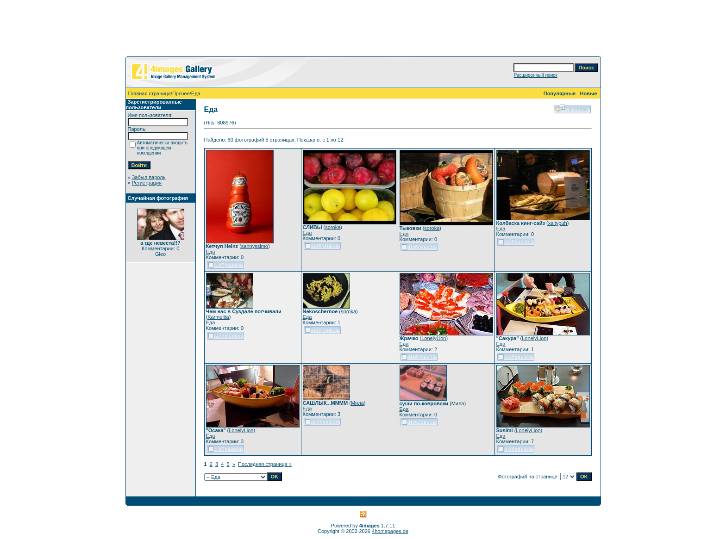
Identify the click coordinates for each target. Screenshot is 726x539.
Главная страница (149, 93)
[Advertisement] (363, 30)
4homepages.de (390, 531)
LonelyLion (433, 338)
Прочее (181, 93)
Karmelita (218, 317)
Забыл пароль (149, 177)
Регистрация (147, 183)
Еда (210, 251)
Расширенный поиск (535, 75)
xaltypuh (557, 223)
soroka (332, 227)
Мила (357, 403)
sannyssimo (254, 246)
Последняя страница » (265, 464)
